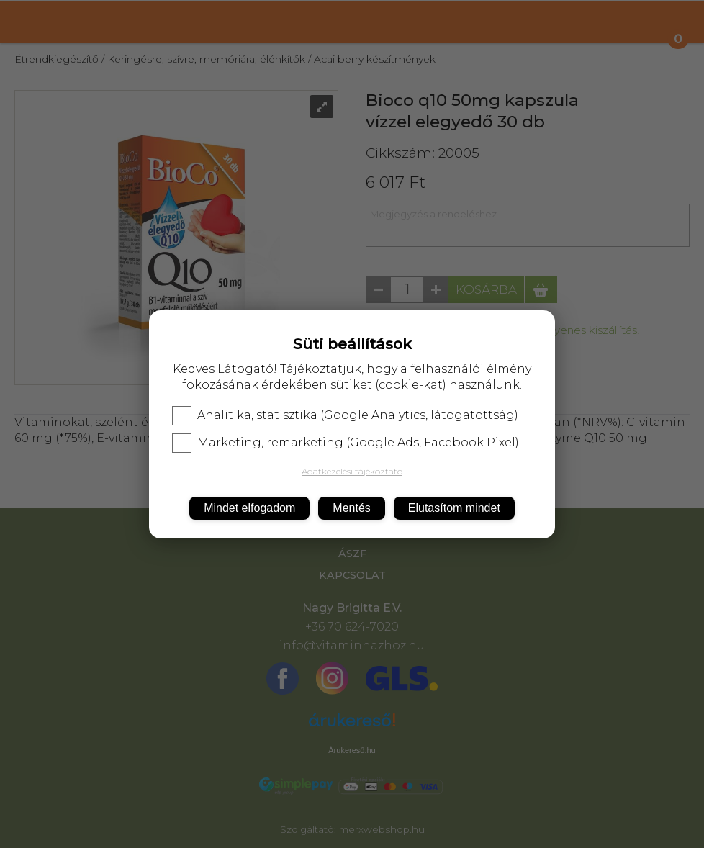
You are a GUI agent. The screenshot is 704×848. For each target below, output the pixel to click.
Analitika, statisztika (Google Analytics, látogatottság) (345, 415)
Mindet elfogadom (249, 508)
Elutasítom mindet (454, 508)
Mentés (351, 508)
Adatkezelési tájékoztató (352, 471)
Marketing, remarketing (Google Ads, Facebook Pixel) (345, 442)
